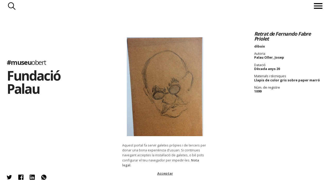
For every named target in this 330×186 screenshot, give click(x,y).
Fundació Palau (33, 82)
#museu (26, 62)
